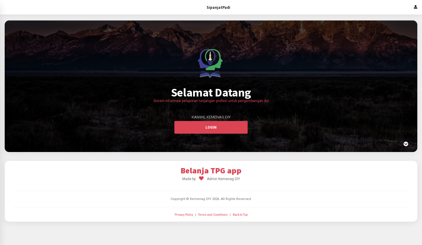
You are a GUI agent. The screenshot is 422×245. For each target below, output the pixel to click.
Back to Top (240, 214)
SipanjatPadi (218, 7)
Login (211, 127)
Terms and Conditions (213, 214)
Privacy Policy (184, 214)
